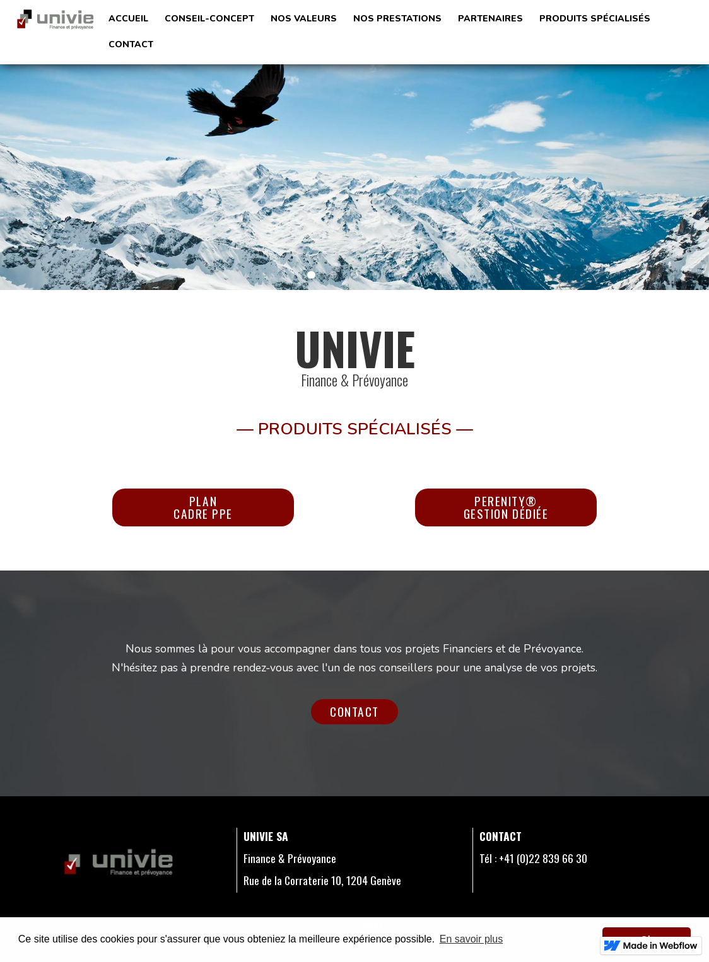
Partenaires (490, 19)
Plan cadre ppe (203, 507)
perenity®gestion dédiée (506, 507)
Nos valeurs (304, 19)
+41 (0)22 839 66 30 (543, 858)
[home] (55, 18)
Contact (354, 711)
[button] (397, 19)
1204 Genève (372, 880)
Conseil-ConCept (209, 19)
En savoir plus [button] (471, 939)
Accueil (128, 19)
